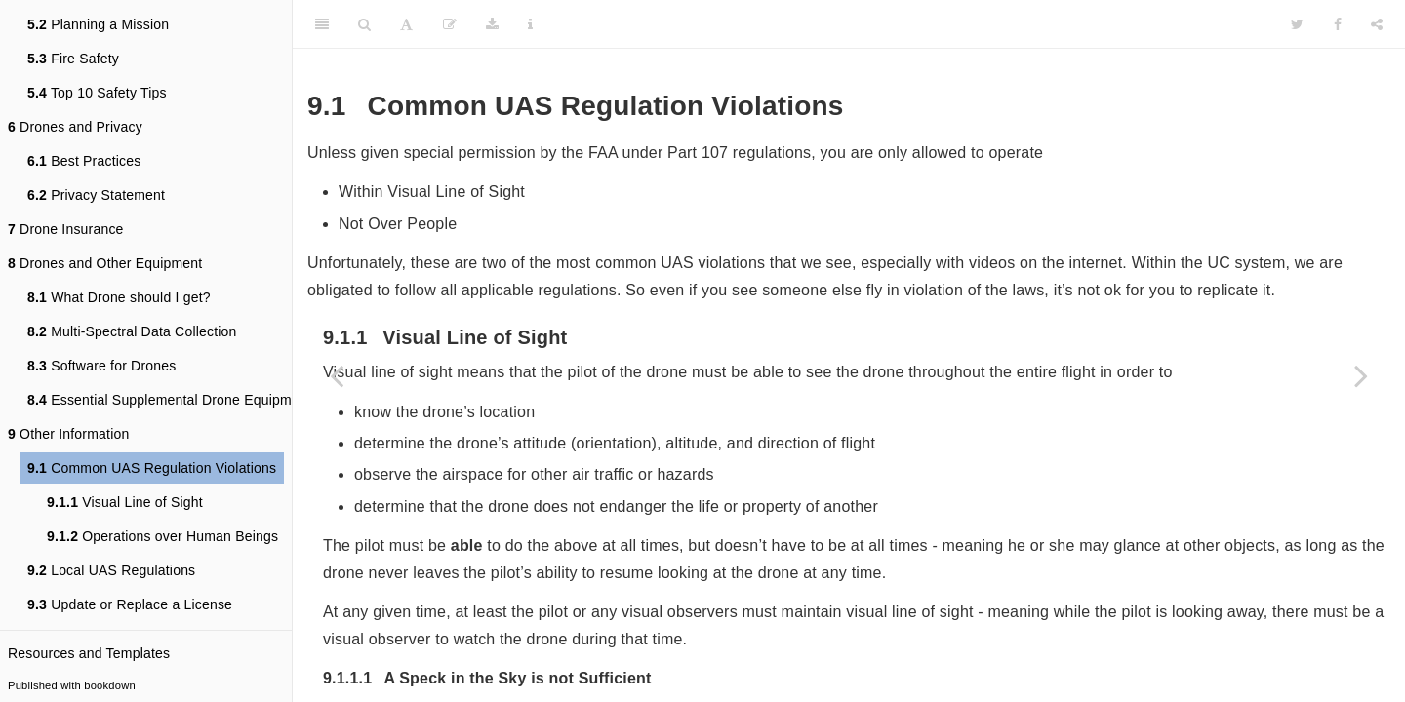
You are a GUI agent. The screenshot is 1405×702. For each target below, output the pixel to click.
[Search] (364, 24)
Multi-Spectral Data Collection (132, 331)
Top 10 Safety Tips (97, 92)
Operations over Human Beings (162, 536)
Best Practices (83, 161)
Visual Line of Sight (125, 502)
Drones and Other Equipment (105, 263)
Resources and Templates (89, 653)
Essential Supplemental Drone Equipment (169, 400)
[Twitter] (1297, 24)
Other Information (68, 434)
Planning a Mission (98, 24)
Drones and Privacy (75, 127)
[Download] (492, 24)
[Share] (1376, 24)
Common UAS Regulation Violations (151, 468)
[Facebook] (1337, 24)
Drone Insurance (66, 229)
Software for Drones (101, 365)
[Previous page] (337, 375)
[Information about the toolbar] (530, 24)
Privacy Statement (96, 195)
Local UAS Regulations (111, 570)
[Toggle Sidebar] (322, 24)
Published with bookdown (72, 685)
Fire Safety (73, 58)
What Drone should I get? (119, 297)
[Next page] (1361, 375)
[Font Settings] (406, 24)
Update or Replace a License (129, 604)
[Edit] (449, 24)
